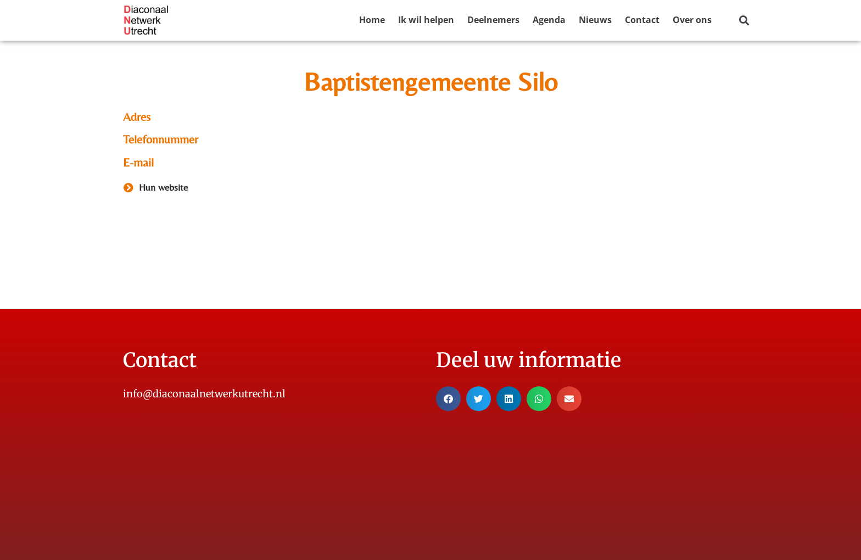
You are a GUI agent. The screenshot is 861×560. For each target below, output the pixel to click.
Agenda (549, 20)
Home (372, 20)
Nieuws (595, 20)
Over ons (692, 20)
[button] (744, 21)
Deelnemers (493, 20)
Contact (642, 20)
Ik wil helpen (426, 20)
